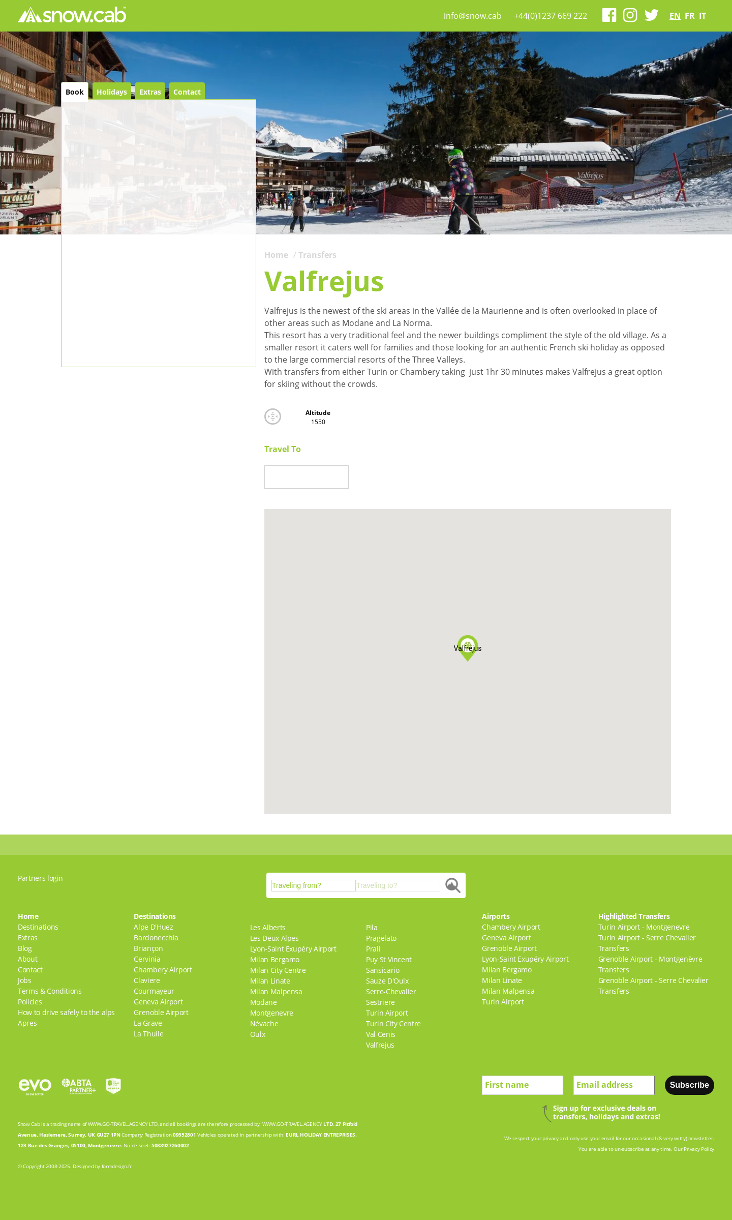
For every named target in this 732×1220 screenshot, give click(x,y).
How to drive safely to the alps (66, 1012)
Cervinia (147, 959)
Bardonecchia (156, 937)
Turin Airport (387, 1013)
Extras (150, 92)
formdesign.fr (116, 1166)
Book (75, 92)
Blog (25, 948)
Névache (264, 1023)
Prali (373, 949)
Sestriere (380, 1002)
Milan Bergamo (274, 959)
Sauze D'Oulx (387, 981)
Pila (372, 927)
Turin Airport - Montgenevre (644, 927)
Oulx (257, 1034)
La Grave (148, 1023)
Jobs (25, 980)
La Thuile (148, 1033)
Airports (495, 916)
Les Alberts (268, 927)
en (675, 15)
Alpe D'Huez (153, 927)
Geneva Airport (158, 1001)
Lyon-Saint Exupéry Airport (293, 949)
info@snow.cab (473, 15)
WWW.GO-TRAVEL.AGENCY (118, 1123)
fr (690, 15)
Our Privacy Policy (694, 1148)
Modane (263, 1002)
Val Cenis (380, 1034)
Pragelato (381, 938)
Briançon (148, 948)
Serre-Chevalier (391, 991)
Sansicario (383, 970)
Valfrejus (380, 1045)
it (702, 15)
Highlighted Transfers (634, 916)
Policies (30, 1001)
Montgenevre (271, 1013)
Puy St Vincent (389, 959)
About (27, 959)
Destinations (38, 927)
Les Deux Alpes (274, 938)
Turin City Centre (393, 1023)
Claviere (147, 980)
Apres (27, 1023)
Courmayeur (154, 991)
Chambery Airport (163, 969)
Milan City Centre (278, 970)
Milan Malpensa (276, 991)
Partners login (40, 878)
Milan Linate (270, 981)
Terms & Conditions (50, 991)
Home (276, 254)
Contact (187, 92)
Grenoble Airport (161, 1012)
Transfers (317, 254)
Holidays (112, 92)
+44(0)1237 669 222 (550, 15)
